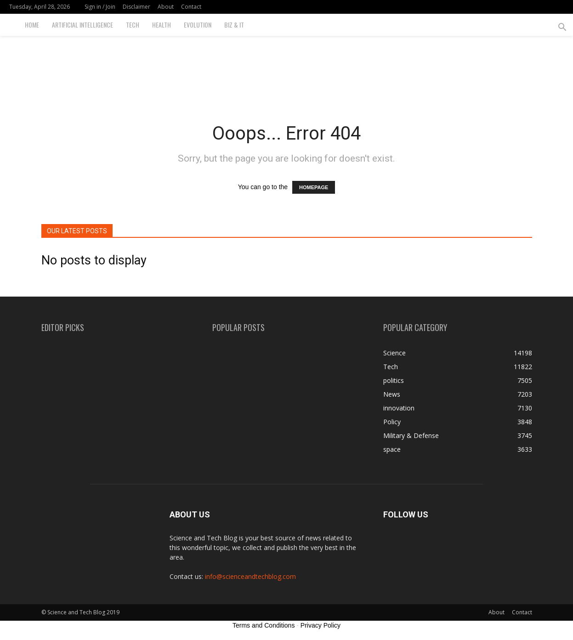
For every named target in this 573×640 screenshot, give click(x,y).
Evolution (197, 24)
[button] (562, 28)
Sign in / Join (100, 7)
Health (161, 24)
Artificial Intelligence (82, 24)
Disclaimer (136, 7)
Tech (132, 24)
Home (32, 24)
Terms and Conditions (264, 625)
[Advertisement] (286, 67)
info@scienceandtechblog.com (250, 576)
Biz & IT (234, 24)
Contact (191, 7)
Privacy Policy (320, 625)
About (166, 7)
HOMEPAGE (313, 187)
